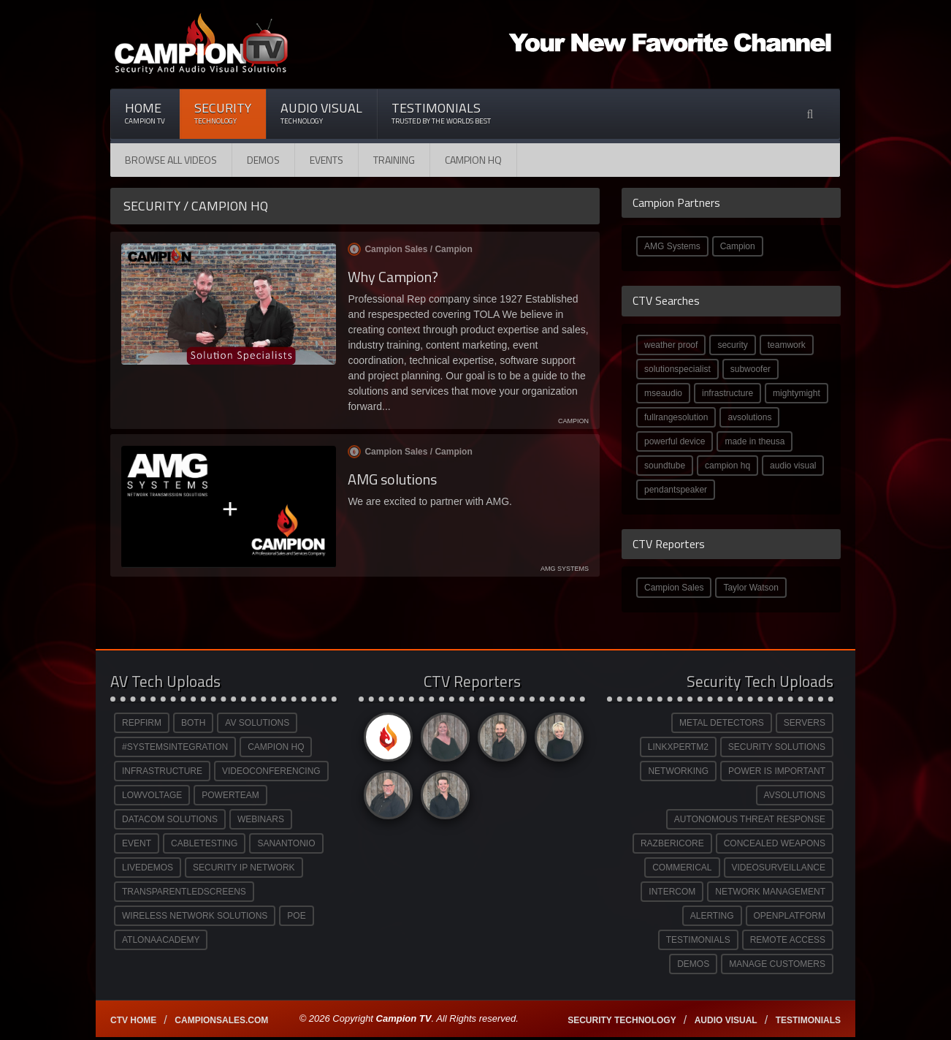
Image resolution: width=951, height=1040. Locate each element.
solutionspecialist (677, 369)
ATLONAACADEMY (160, 940)
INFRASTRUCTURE (162, 771)
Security (222, 113)
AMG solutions (392, 479)
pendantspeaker (675, 490)
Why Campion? (393, 276)
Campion (737, 246)
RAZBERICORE (672, 843)
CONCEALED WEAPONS (774, 843)
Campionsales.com (221, 1020)
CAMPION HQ (473, 159)
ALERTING (712, 916)
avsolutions (749, 417)
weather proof (671, 345)
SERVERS (804, 723)
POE (296, 916)
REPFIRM (141, 723)
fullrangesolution (676, 417)
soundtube (664, 465)
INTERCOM (672, 892)
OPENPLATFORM (789, 916)
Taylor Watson (751, 587)
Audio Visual (321, 113)
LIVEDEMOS (147, 867)
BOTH (193, 723)
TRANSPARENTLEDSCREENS (184, 892)
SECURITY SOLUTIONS (776, 747)
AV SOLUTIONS (257, 723)
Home (145, 113)
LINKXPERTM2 (678, 747)
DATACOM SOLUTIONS (170, 819)
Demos (263, 159)
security (732, 345)
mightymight (796, 393)
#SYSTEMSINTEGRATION (175, 747)
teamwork (787, 345)
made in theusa (754, 441)
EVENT (136, 843)
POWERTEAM (230, 795)
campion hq (727, 465)
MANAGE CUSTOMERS (777, 964)
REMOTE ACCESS (787, 940)
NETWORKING (678, 771)
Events (326, 159)
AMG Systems (672, 246)
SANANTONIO (286, 843)
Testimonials (441, 113)
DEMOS (693, 964)
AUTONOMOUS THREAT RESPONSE (749, 819)
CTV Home (133, 1020)
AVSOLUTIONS (794, 795)
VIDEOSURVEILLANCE (779, 867)
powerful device (674, 441)
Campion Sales (673, 587)
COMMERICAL (681, 867)
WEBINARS (260, 819)
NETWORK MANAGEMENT (770, 892)
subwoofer (750, 369)
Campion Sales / (410, 249)
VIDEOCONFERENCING (271, 771)
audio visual (793, 465)
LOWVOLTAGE (152, 795)
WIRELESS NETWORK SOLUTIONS (194, 916)
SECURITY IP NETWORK (244, 867)
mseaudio (663, 393)
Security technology (622, 1020)
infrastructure (727, 393)
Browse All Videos (171, 159)
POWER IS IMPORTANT (776, 771)
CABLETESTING (204, 843)
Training (394, 159)
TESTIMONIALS (698, 940)
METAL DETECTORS (721, 723)
